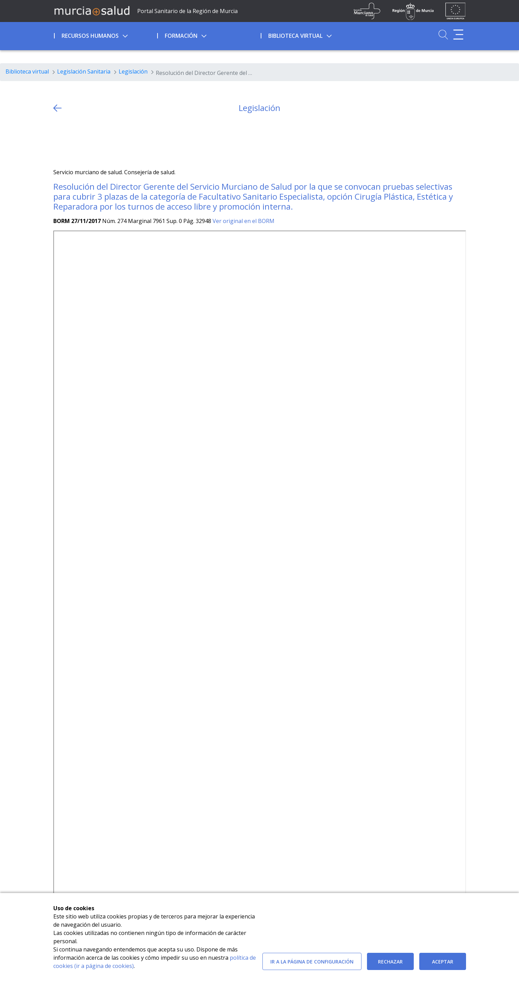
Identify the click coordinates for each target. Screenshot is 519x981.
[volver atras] (57, 108)
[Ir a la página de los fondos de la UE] (455, 11)
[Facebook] (71, 140)
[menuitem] (105, 34)
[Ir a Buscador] (443, 35)
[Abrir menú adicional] (458, 35)
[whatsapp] (85, 140)
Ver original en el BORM (243, 221)
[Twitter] (58, 140)
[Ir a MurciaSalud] (91, 10)
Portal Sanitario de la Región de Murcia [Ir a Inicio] (187, 11)
